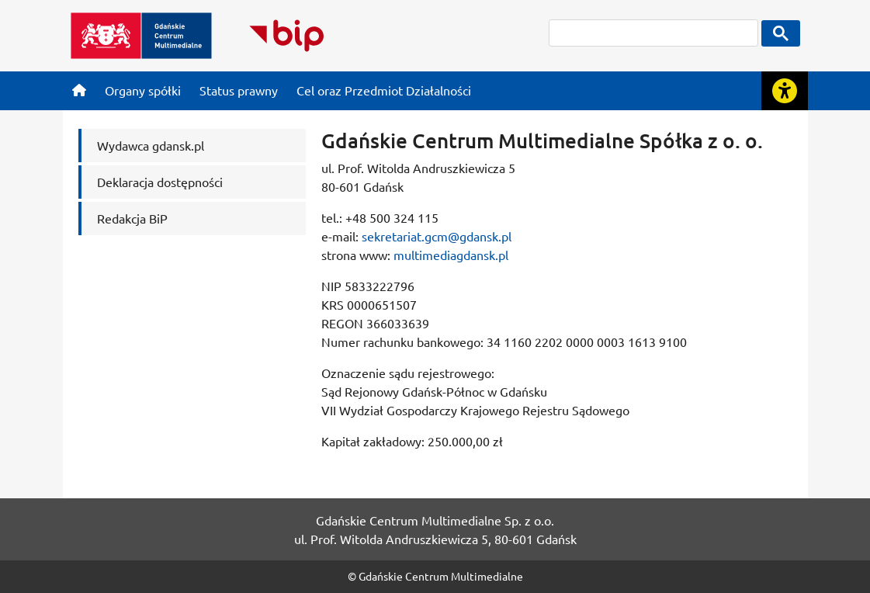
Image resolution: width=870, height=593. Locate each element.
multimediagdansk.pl (450, 254)
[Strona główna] (79, 90)
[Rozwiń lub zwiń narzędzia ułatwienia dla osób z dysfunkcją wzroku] (784, 90)
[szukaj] (653, 33)
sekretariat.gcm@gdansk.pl (436, 236)
